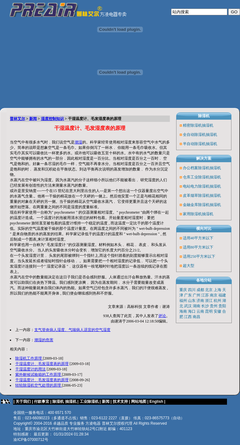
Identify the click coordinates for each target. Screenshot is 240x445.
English (157, 401)
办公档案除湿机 (196, 168)
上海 (217, 290)
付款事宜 (41, 401)
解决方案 (203, 158)
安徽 (217, 311)
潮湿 (78, 142)
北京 (209, 290)
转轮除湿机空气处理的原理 (38, 385)
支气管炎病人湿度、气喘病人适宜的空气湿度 (72, 330)
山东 (192, 300)
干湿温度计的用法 (30, 369)
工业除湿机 (89, 401)
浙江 (209, 300)
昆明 (209, 311)
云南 (200, 311)
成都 (200, 290)
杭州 (217, 300)
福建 (222, 295)
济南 (200, 300)
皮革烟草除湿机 (196, 195)
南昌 (196, 317)
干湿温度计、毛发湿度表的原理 (42, 364)
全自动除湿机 (194, 134)
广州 (196, 295)
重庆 (183, 290)
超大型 (188, 265)
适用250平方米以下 (199, 256)
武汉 (188, 306)
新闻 (33, 118)
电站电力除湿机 (196, 186)
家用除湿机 (192, 214)
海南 (183, 311)
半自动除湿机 (194, 144)
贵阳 (222, 306)
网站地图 (138, 401)
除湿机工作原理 (29, 358)
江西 (188, 317)
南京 (213, 295)
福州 (183, 300)
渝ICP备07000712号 (30, 439)
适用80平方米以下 (198, 247)
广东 (188, 295)
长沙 (205, 306)
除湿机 (204, 116)
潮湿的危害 (43, 340)
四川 (192, 290)
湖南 (196, 306)
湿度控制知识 (52, 118)
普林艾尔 (17, 118)
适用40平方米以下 (198, 238)
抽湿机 (207, 125)
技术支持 (120, 401)
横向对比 (203, 228)
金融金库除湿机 (196, 205)
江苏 (205, 295)
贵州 (213, 306)
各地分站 (203, 280)
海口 (192, 311)
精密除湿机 (192, 125)
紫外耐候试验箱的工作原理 (38, 374)
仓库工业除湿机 (196, 177)
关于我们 (23, 401)
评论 (162, 316)
